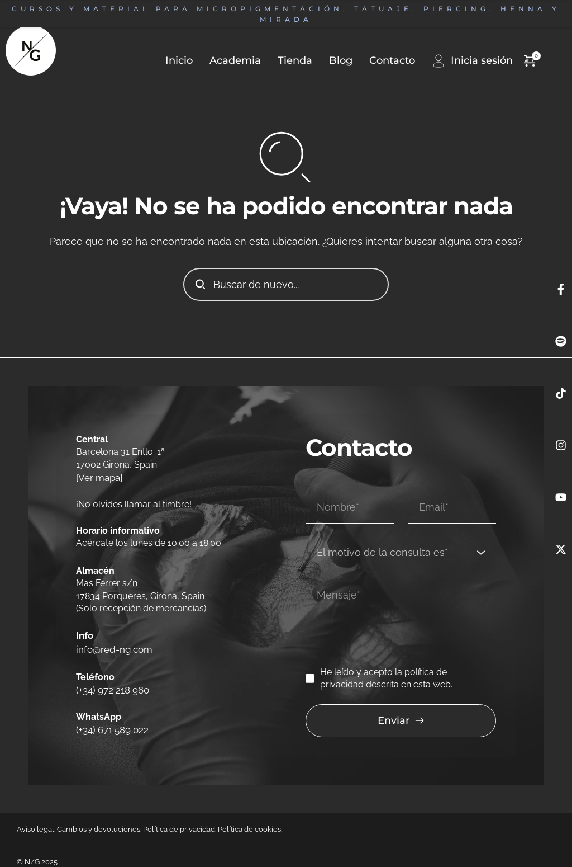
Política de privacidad (179, 818)
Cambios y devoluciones (98, 818)
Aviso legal (35, 818)
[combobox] (401, 540)
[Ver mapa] (98, 477)
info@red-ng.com (113, 644)
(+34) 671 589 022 (110, 719)
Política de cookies (249, 818)
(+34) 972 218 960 (110, 681)
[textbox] (397, 540)
